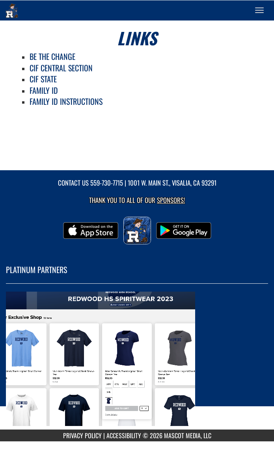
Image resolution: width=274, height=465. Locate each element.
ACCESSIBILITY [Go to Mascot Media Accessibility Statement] (123, 435)
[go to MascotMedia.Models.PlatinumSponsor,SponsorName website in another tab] (137, 362)
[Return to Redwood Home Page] (12, 10)
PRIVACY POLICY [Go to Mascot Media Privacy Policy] (82, 435)
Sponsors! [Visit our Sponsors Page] (171, 200)
